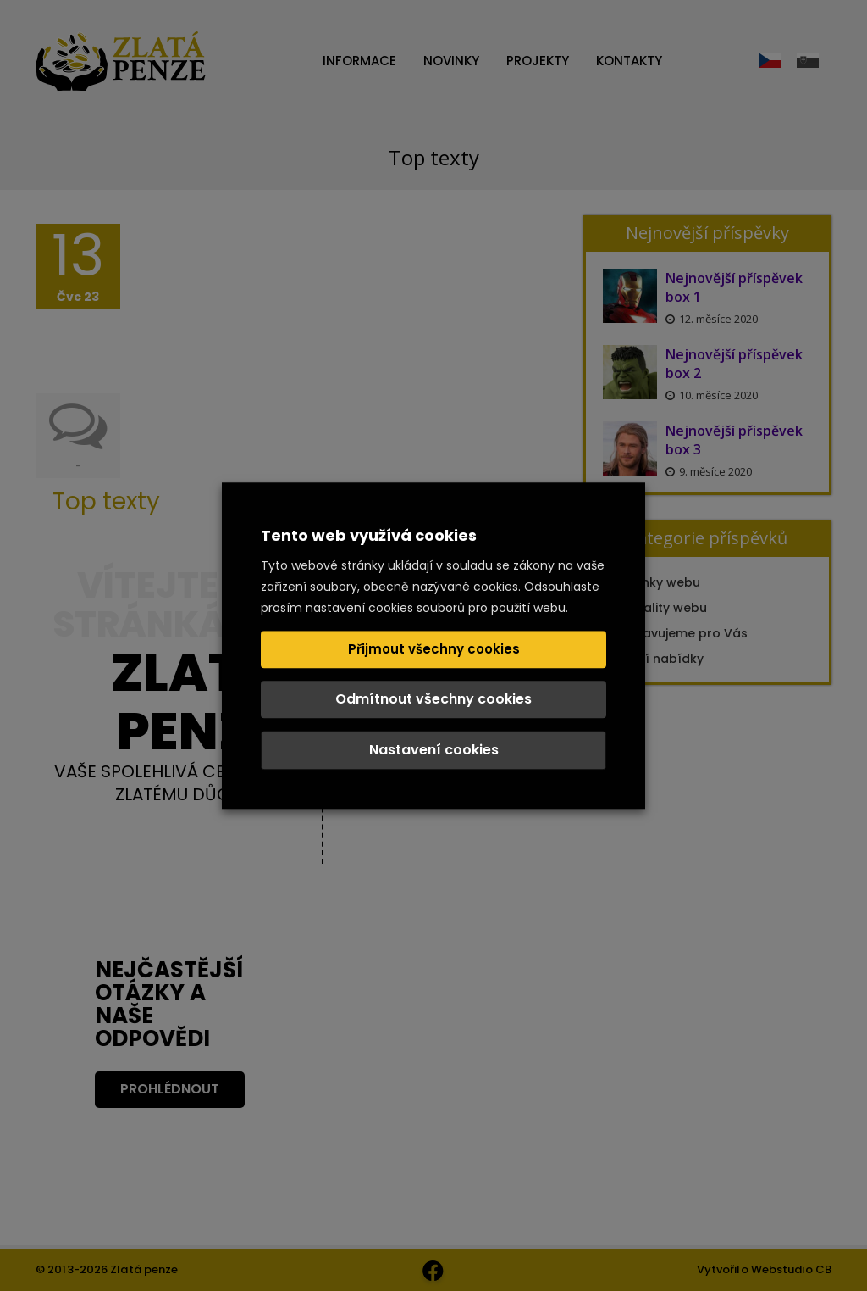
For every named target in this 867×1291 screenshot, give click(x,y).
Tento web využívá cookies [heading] (369, 535)
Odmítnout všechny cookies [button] (433, 699)
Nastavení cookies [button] (434, 750)
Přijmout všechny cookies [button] (434, 649)
